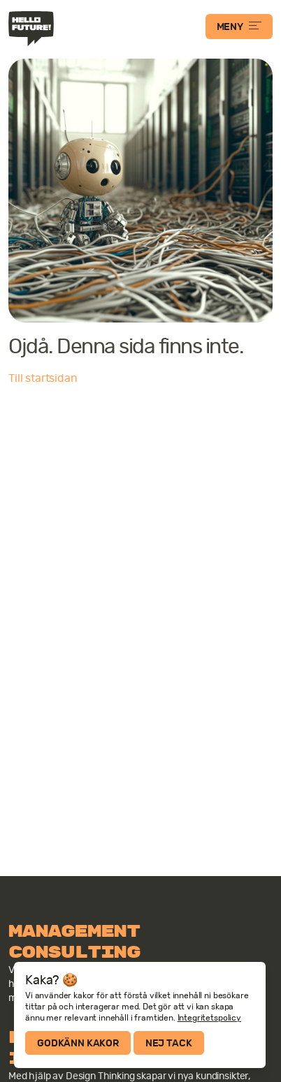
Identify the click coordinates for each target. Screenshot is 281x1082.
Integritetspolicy (209, 1018)
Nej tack (168, 1042)
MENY (239, 26)
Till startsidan (43, 378)
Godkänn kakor (78, 1042)
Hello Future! (32, 28)
